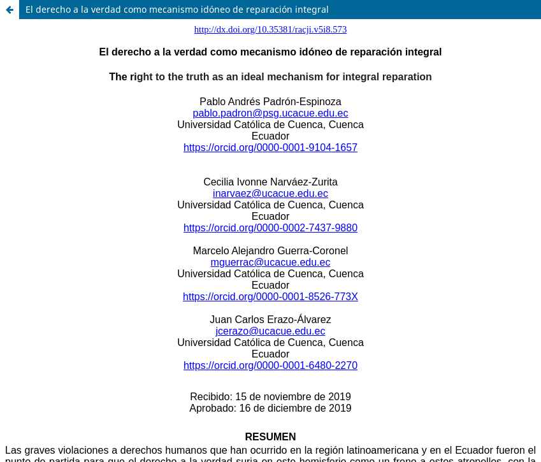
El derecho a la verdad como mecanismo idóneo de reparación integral (177, 9)
